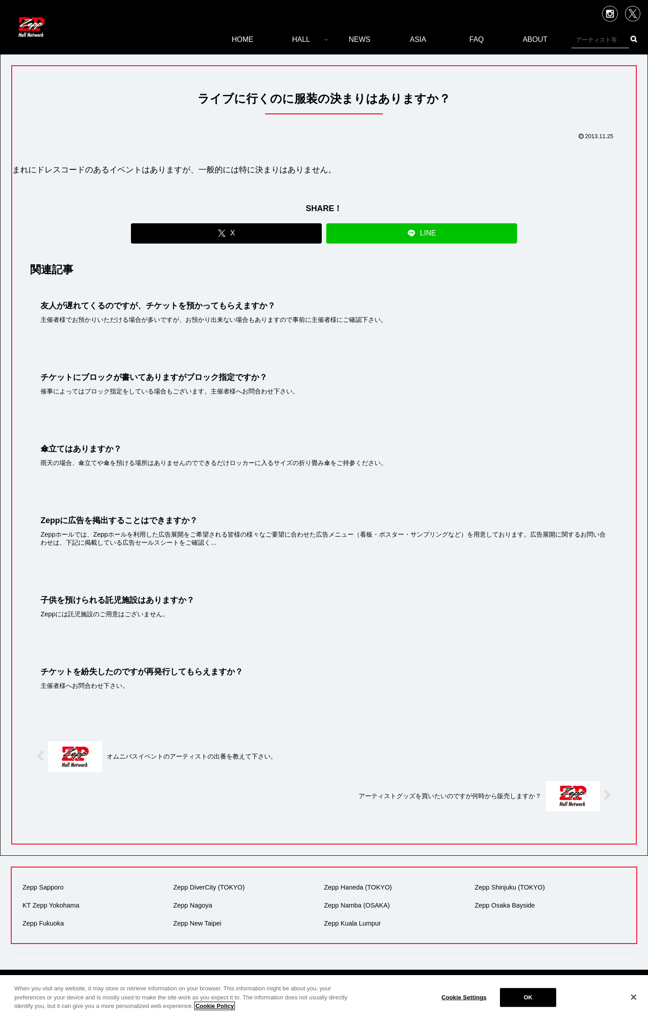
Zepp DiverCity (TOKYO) (209, 887)
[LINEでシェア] (421, 233)
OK (528, 997)
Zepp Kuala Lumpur (352, 923)
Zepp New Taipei (197, 923)
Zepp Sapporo (42, 887)
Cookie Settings (463, 997)
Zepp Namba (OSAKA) (357, 905)
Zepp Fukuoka (43, 923)
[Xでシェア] (226, 233)
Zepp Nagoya (192, 905)
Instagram (610, 14)
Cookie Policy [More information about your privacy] (214, 1006)
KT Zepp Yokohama (50, 905)
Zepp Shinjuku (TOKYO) (510, 887)
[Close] (634, 997)
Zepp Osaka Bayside (505, 905)
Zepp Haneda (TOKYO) (358, 887)
